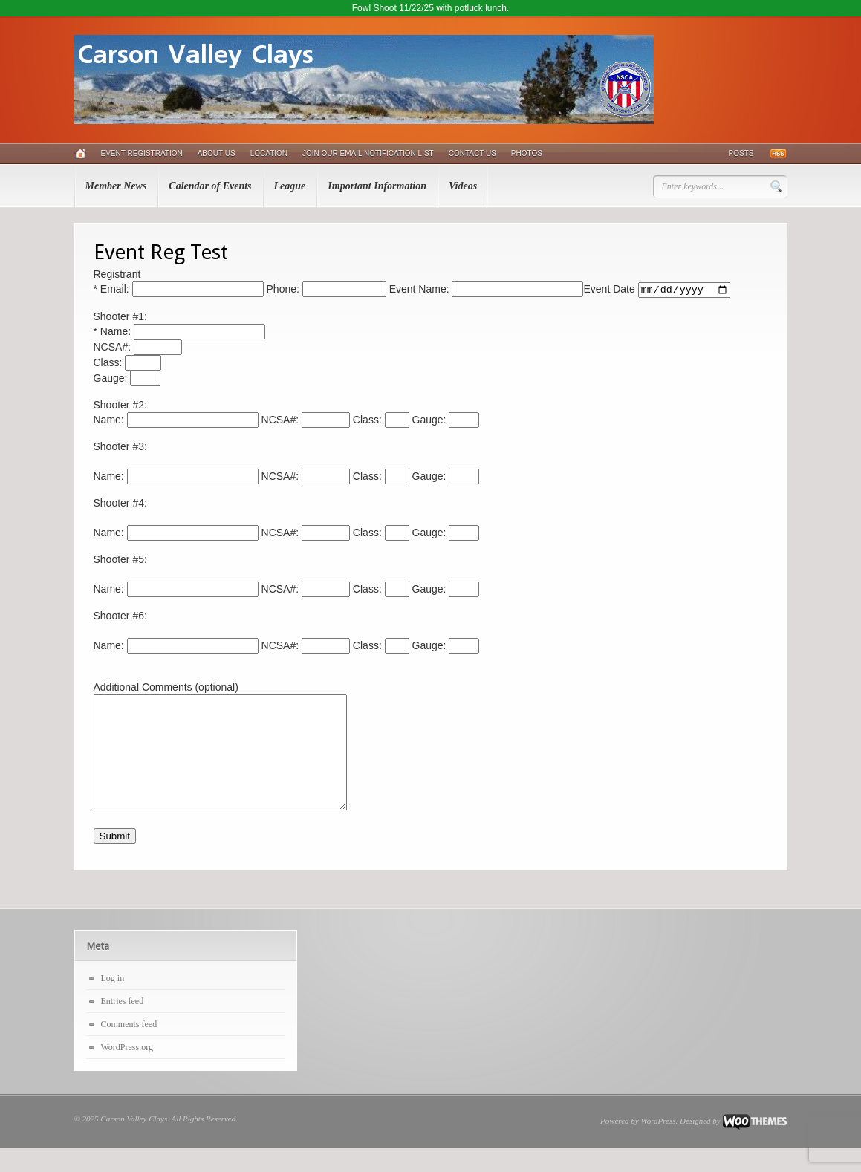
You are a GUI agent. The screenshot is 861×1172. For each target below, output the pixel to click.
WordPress (658, 1144)
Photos (526, 153)
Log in (113, 1002)
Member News (116, 186)
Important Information (377, 186)
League (290, 186)
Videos (463, 186)
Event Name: (485, 290)
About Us (216, 153)
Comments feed (129, 1048)
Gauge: (127, 379)
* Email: (179, 290)
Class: (128, 364)
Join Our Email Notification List (368, 153)
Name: (176, 421)
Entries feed (122, 1025)
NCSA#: (138, 348)
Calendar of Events (210, 186)
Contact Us (472, 153)
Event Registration (142, 153)
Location (268, 153)
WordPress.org (127, 1071)
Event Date (656, 290)
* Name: (179, 333)
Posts (741, 153)
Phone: (325, 290)
